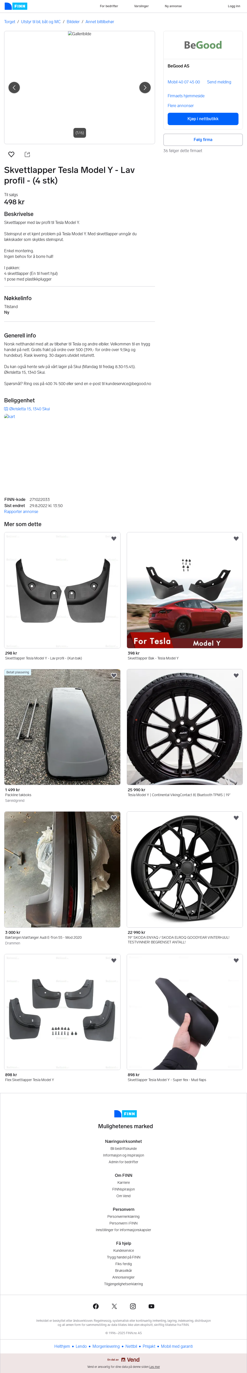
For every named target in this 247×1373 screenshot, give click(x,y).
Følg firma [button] (203, 139)
